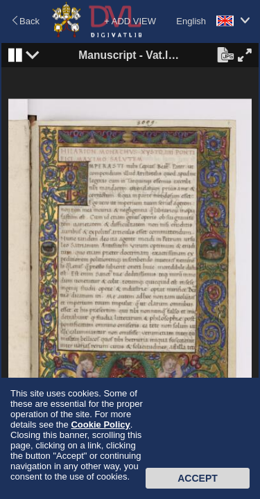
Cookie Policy (100, 424)
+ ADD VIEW (130, 21)
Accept (197, 478)
